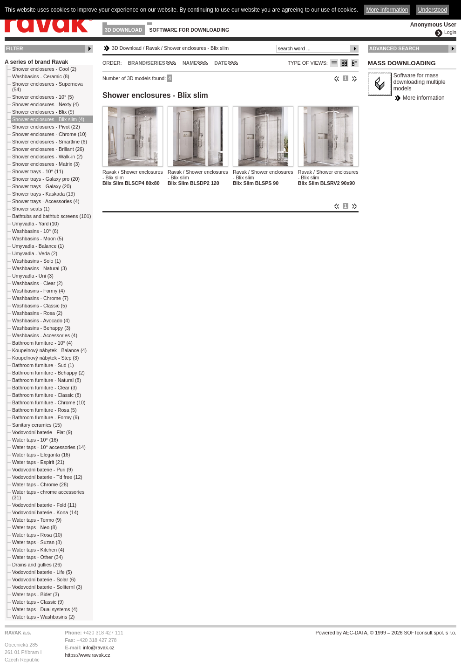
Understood (432, 10)
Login (450, 32)
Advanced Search (394, 48)
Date (220, 63)
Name (190, 63)
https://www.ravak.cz (87, 655)
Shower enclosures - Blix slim (196, 48)
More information (424, 98)
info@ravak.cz (99, 647)
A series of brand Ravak (36, 62)
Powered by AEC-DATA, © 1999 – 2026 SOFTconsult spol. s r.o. (386, 632)
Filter (14, 48)
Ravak (153, 48)
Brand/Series (146, 63)
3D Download (123, 30)
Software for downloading (189, 30)
